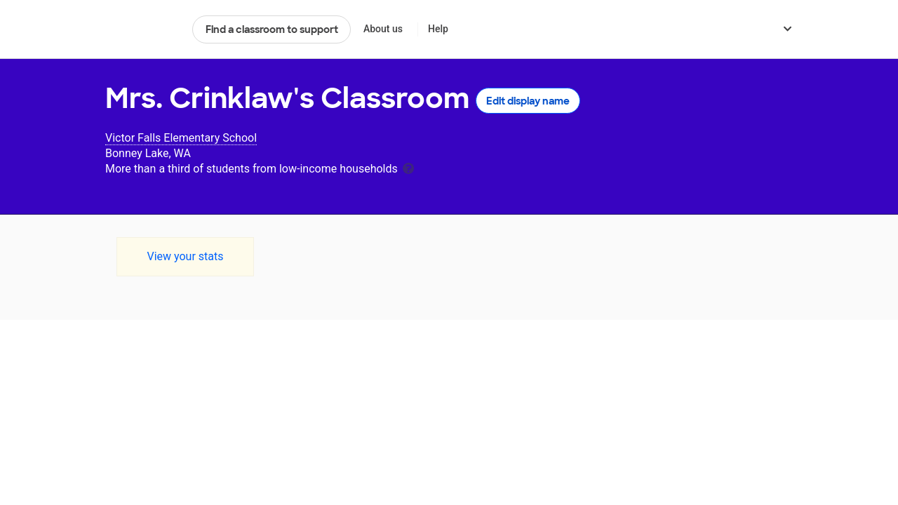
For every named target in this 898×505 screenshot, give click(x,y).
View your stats (185, 256)
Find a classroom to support (272, 29)
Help (438, 28)
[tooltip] (408, 167)
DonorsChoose (142, 29)
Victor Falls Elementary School (181, 137)
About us (383, 28)
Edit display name (528, 101)
